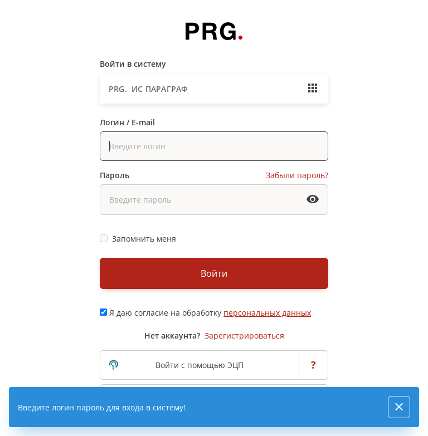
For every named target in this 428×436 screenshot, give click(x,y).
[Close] (399, 407)
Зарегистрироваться (244, 335)
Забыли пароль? (297, 175)
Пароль (114, 175)
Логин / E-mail (127, 122)
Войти (214, 273)
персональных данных (267, 312)
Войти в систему (133, 63)
